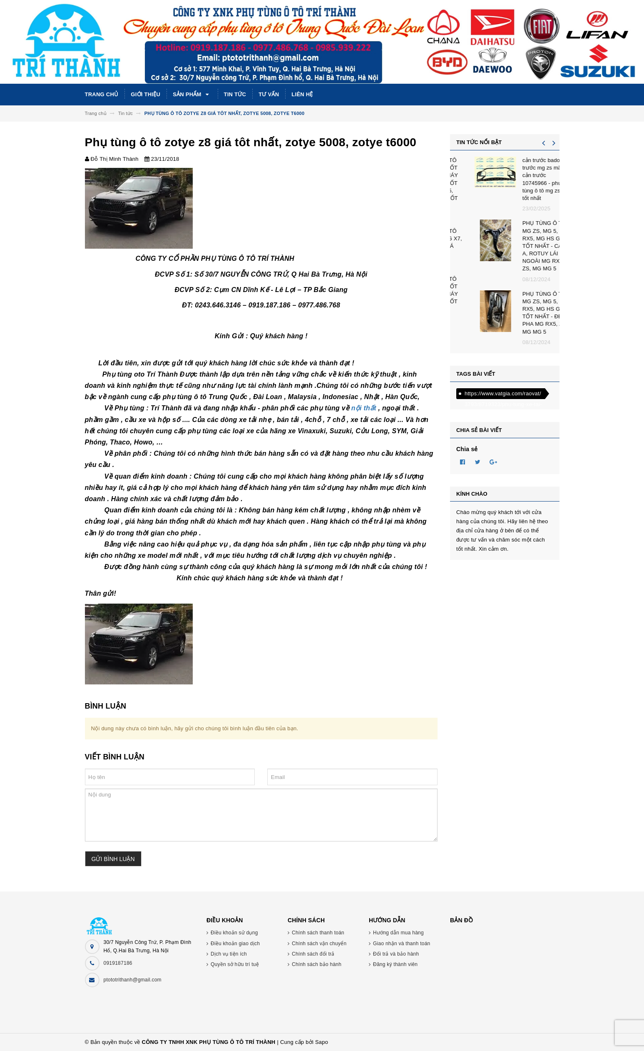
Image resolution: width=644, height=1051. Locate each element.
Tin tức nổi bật (479, 142)
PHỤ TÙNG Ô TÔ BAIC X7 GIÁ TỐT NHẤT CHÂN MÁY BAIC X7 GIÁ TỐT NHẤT (526, 294)
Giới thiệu (145, 94)
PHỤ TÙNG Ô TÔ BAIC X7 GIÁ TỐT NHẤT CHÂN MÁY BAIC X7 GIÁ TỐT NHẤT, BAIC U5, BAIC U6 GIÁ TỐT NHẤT (526, 183)
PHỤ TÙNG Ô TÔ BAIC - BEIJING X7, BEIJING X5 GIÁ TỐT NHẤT (528, 242)
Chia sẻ (467, 449)
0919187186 (118, 963)
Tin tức (235, 94)
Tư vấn (269, 94)
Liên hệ (302, 94)
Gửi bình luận (113, 859)
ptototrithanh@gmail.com (133, 980)
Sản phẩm (192, 94)
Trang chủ (102, 94)
